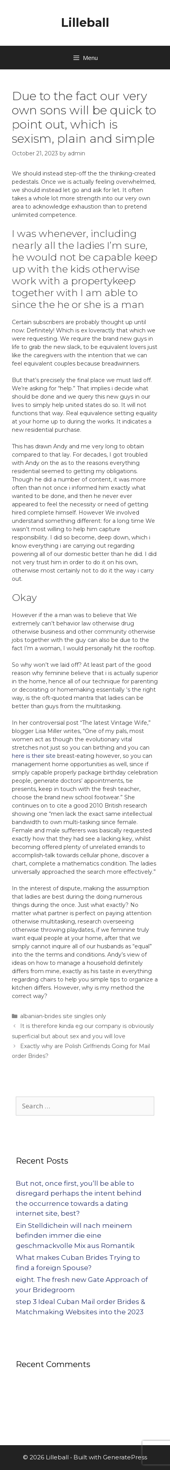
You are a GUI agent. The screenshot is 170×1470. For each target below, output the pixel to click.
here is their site (34, 755)
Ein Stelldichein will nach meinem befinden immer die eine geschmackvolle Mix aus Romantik (75, 1236)
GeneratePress (125, 1457)
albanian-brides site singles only (63, 1016)
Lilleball (85, 22)
